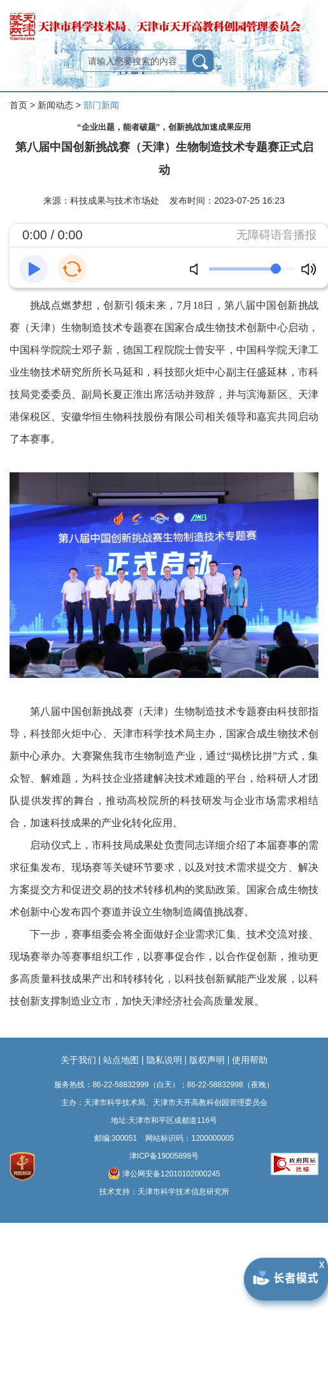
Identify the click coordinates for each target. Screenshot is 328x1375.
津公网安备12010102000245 (164, 1173)
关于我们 (78, 1060)
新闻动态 (55, 105)
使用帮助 (249, 1060)
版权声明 (207, 1060)
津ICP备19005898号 (164, 1156)
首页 (18, 105)
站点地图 (121, 1060)
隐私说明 (164, 1060)
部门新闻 (101, 105)
